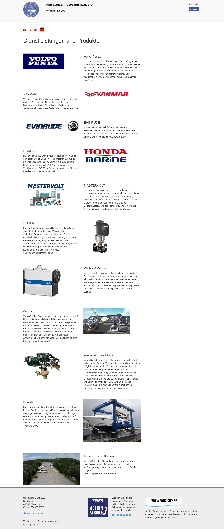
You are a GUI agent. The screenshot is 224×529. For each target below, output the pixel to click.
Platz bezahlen (54, 5)
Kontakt (60, 10)
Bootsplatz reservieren (80, 5)
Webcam (50, 10)
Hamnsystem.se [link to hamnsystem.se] (31, 524)
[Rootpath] (31, 9)
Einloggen (194, 9)
